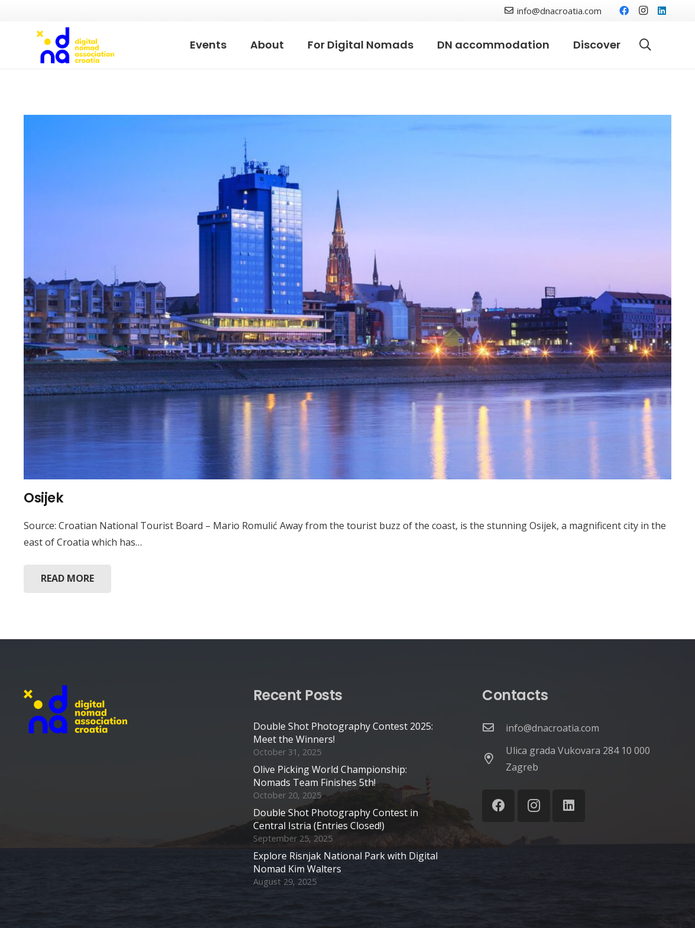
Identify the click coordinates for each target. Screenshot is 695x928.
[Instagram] (642, 10)
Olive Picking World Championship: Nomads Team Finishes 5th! (330, 776)
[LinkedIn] (661, 10)
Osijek (43, 497)
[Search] (645, 45)
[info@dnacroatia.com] (494, 728)
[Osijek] (347, 297)
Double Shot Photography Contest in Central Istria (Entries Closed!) (335, 819)
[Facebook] (624, 10)
